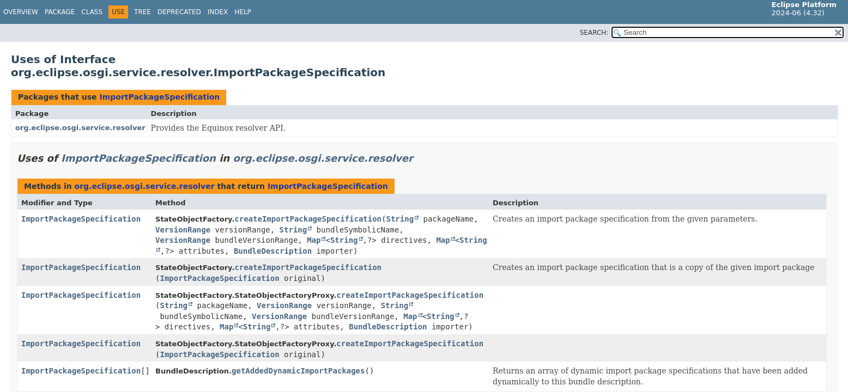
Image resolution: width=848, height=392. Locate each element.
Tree (142, 12)
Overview (20, 12)
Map (313, 240)
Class (91, 12)
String (400, 219)
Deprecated (179, 12)
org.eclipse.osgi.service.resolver (80, 128)
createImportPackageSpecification (307, 219)
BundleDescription (273, 251)
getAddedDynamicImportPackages (298, 370)
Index (218, 12)
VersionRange (182, 229)
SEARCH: (594, 32)
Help (242, 12)
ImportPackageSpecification (159, 97)
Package (60, 12)
